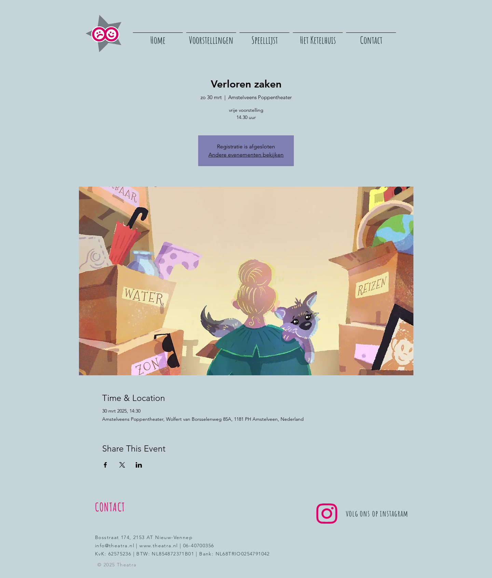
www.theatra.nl (158, 545)
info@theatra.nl (114, 545)
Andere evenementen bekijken (246, 154)
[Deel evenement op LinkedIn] (139, 465)
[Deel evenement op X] (122, 465)
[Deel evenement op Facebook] (105, 465)
